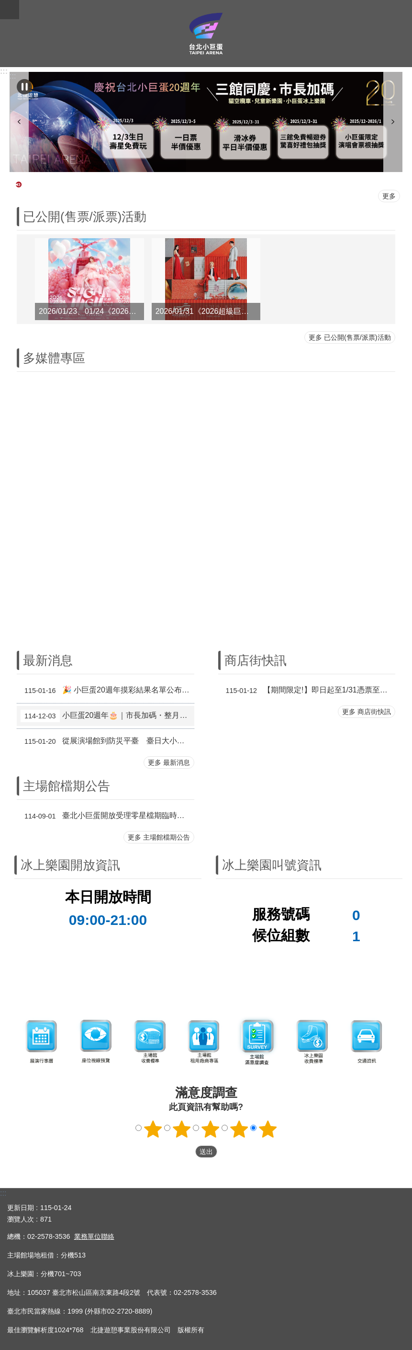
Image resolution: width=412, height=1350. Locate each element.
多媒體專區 (54, 358)
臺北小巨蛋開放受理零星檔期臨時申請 (106, 816)
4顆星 (239, 1129)
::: (4, 71)
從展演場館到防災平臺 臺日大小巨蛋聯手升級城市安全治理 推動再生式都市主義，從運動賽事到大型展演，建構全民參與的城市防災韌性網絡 (107, 741)
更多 (389, 196)
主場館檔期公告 (66, 786)
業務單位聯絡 (94, 1236)
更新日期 (20, 1208)
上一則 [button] (19, 122)
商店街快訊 (255, 660)
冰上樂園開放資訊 (70, 865)
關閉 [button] (9, 9)
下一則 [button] (392, 122)
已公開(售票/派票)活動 (84, 216)
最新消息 (48, 660)
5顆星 (267, 1129)
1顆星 (153, 1129)
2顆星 (181, 1129)
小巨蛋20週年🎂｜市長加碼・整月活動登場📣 (107, 716)
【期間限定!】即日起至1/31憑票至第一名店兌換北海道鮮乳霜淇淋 (309, 690)
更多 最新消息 (169, 762)
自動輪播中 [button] (24, 86)
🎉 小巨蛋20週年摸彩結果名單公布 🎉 (107, 690)
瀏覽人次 (20, 1219)
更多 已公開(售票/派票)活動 (350, 337)
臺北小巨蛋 (206, 33)
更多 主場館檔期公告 (159, 837)
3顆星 (210, 1129)
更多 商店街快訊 (366, 711)
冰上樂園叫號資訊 (272, 865)
